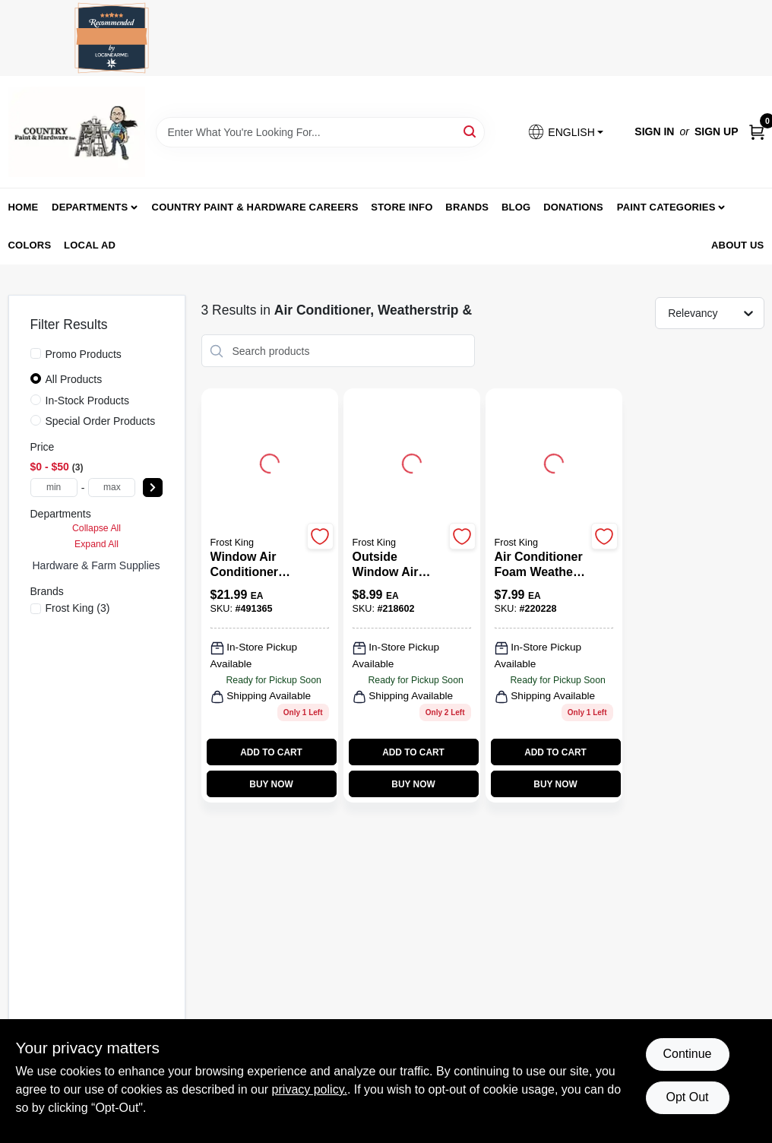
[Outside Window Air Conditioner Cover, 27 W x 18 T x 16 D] (399, 564)
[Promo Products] (35, 353)
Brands (467, 207)
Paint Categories (666, 207)
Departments (90, 207)
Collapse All (96, 528)
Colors (30, 245)
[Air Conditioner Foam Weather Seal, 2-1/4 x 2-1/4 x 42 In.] (541, 564)
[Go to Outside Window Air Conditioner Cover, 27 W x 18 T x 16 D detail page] (412, 461)
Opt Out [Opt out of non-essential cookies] (687, 1097)
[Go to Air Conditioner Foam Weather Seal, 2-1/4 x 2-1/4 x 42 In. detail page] (554, 461)
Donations (573, 207)
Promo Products (84, 354)
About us (737, 245)
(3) (78, 608)
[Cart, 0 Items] (756, 132)
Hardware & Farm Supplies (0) (104, 565)
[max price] (111, 487)
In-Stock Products (88, 400)
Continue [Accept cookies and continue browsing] (687, 1053)
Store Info (401, 207)
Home (23, 207)
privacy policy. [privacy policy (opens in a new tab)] (309, 1089)
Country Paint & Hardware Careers (255, 207)
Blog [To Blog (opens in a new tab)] (515, 207)
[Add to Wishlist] (320, 536)
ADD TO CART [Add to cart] (271, 752)
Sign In (654, 131)
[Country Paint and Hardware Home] (76, 132)
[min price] (54, 487)
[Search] (471, 131)
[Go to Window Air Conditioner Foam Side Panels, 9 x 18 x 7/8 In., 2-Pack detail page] (270, 461)
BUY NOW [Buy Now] (271, 784)
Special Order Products (101, 421)
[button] (565, 132)
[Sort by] (716, 312)
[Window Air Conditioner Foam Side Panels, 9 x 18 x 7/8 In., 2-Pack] (256, 564)
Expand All (96, 544)
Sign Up (716, 131)
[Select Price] (153, 487)
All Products (74, 379)
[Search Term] (320, 132)
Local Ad (89, 245)
